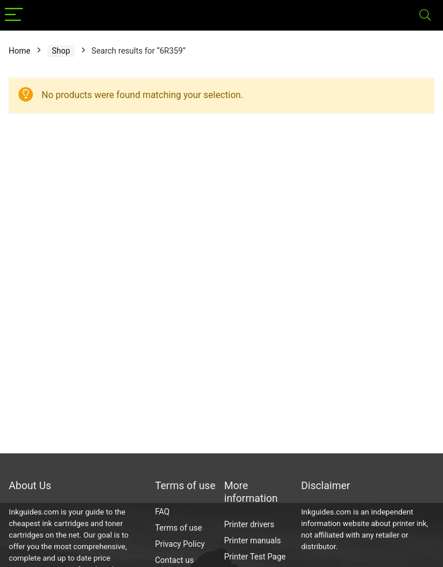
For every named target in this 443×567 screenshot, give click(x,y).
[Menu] (14, 15)
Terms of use (178, 527)
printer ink (410, 523)
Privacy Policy (180, 544)
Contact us (174, 560)
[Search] (425, 15)
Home (20, 50)
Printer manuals (252, 540)
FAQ (162, 511)
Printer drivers (249, 524)
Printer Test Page (255, 556)
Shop (61, 50)
